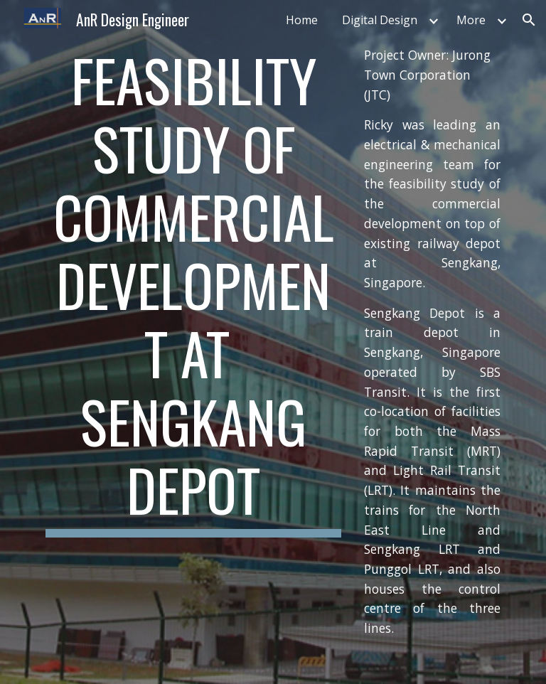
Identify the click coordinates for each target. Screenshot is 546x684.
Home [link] (302, 20)
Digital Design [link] (379, 20)
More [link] (471, 20)
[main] (193, 291)
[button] (529, 20)
